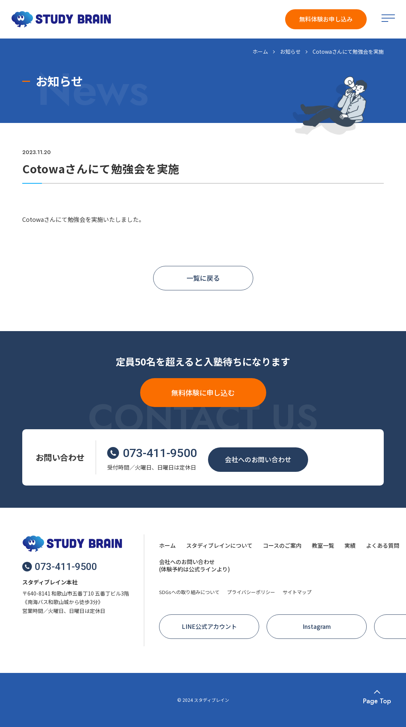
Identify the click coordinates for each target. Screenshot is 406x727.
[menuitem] (167, 546)
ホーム (260, 51)
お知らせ (290, 51)
